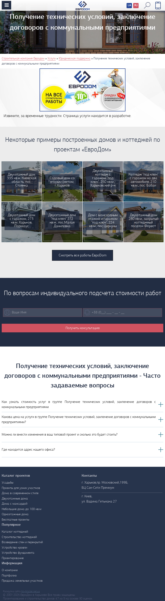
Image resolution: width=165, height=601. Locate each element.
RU (136, 5)
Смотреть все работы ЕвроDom (82, 255)
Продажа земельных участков (22, 581)
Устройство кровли (14, 547)
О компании (10, 570)
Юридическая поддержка (74, 58)
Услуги (51, 58)
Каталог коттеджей (15, 531)
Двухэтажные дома (15, 498)
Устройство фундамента (18, 553)
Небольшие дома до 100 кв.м (21, 509)
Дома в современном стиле (20, 493)
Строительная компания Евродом (23, 58)
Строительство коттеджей (19, 537)
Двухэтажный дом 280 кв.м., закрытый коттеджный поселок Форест (143, 220)
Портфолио (9, 575)
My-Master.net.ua (30, 591)
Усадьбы (7, 482)
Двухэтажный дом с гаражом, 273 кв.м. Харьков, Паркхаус (21, 220)
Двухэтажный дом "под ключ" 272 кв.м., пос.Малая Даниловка (62, 220)
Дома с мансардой (14, 503)
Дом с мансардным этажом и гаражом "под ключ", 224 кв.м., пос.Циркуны (103, 220)
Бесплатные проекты (15, 519)
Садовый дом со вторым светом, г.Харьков (62, 181)
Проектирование (13, 558)
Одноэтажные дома (15, 514)
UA (129, 5)
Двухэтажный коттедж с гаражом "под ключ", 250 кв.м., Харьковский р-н (102, 178)
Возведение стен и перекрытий (22, 542)
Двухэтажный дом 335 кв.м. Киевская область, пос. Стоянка (21, 180)
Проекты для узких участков (21, 488)
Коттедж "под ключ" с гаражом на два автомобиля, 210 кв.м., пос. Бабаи (143, 180)
